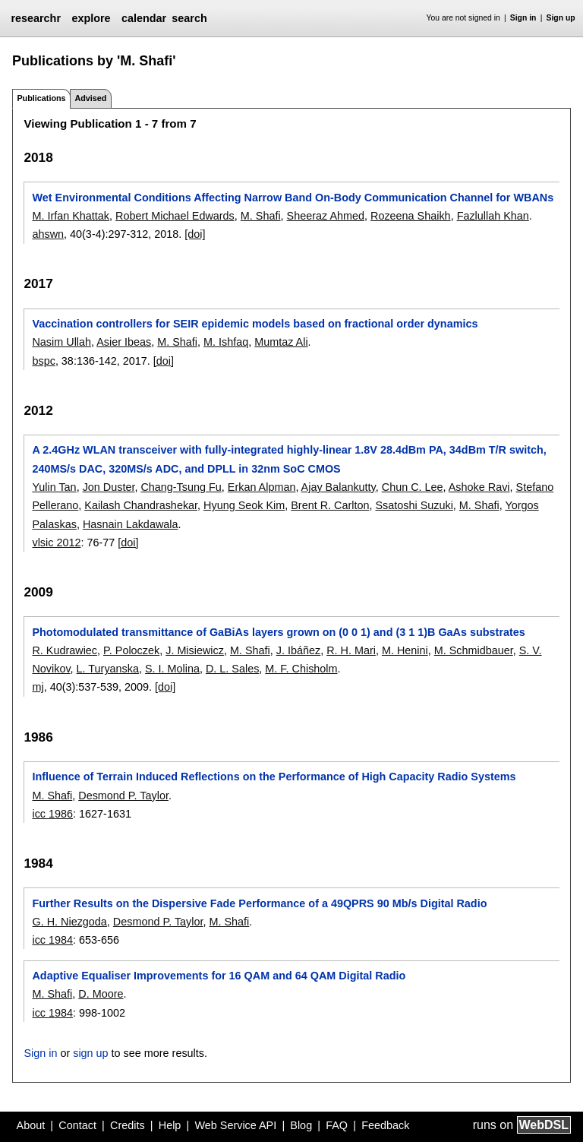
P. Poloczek (131, 650)
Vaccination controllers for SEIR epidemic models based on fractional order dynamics (254, 324)
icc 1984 (52, 940)
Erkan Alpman (262, 487)
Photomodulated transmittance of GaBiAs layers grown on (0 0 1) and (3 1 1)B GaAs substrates (278, 632)
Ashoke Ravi (479, 487)
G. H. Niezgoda (69, 922)
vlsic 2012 (56, 542)
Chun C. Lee (412, 487)
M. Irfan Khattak (70, 216)
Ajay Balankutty (338, 487)
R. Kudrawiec (64, 650)
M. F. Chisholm (301, 669)
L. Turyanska (108, 669)
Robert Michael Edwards (175, 216)
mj (37, 687)
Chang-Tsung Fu (180, 487)
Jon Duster (109, 487)
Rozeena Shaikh (410, 216)
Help (170, 1125)
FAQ (337, 1125)
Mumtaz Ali (280, 342)
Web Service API (235, 1125)
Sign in (523, 18)
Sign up (561, 18)
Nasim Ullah (61, 342)
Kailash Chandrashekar (140, 505)
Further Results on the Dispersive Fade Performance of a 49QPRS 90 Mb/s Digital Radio (259, 903)
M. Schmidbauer (473, 650)
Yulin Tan (54, 487)
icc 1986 (52, 814)
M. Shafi (261, 216)
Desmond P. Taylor (123, 795)
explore (90, 18)
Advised (90, 98)
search (189, 18)
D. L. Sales (232, 669)
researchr (36, 18)
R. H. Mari (351, 650)
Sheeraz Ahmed (325, 216)
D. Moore (100, 994)
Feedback (385, 1125)
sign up (90, 1053)
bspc (43, 361)
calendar (143, 18)
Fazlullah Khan (493, 216)
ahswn (48, 234)
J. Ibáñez (298, 650)
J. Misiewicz (194, 650)
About (31, 1125)
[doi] (194, 234)
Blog (301, 1125)
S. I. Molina (172, 669)
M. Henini (405, 650)
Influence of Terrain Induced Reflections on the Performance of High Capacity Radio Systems (273, 776)
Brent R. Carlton (330, 505)
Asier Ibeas (123, 342)
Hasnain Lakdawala (130, 524)
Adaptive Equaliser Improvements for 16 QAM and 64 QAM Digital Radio (218, 976)
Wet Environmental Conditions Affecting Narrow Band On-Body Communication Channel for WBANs (292, 197)
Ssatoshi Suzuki (413, 505)
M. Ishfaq (225, 342)
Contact (77, 1125)
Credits (127, 1125)
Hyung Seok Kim (244, 505)
